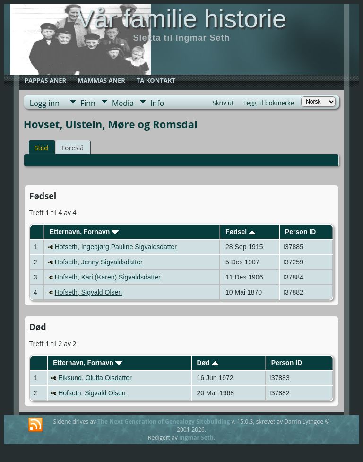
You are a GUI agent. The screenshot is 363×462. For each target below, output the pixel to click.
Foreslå (72, 147)
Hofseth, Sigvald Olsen (88, 292)
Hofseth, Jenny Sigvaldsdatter (99, 262)
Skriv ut (223, 102)
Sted (41, 147)
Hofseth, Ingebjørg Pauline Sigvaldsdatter (116, 247)
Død (207, 362)
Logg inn (45, 103)
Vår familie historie (181, 18)
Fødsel (240, 231)
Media (123, 103)
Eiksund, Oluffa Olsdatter (94, 378)
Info (157, 103)
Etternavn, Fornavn (84, 231)
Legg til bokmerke (268, 102)
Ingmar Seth (196, 438)
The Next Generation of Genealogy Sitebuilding (163, 422)
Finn (87, 103)
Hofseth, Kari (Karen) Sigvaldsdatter (108, 277)
